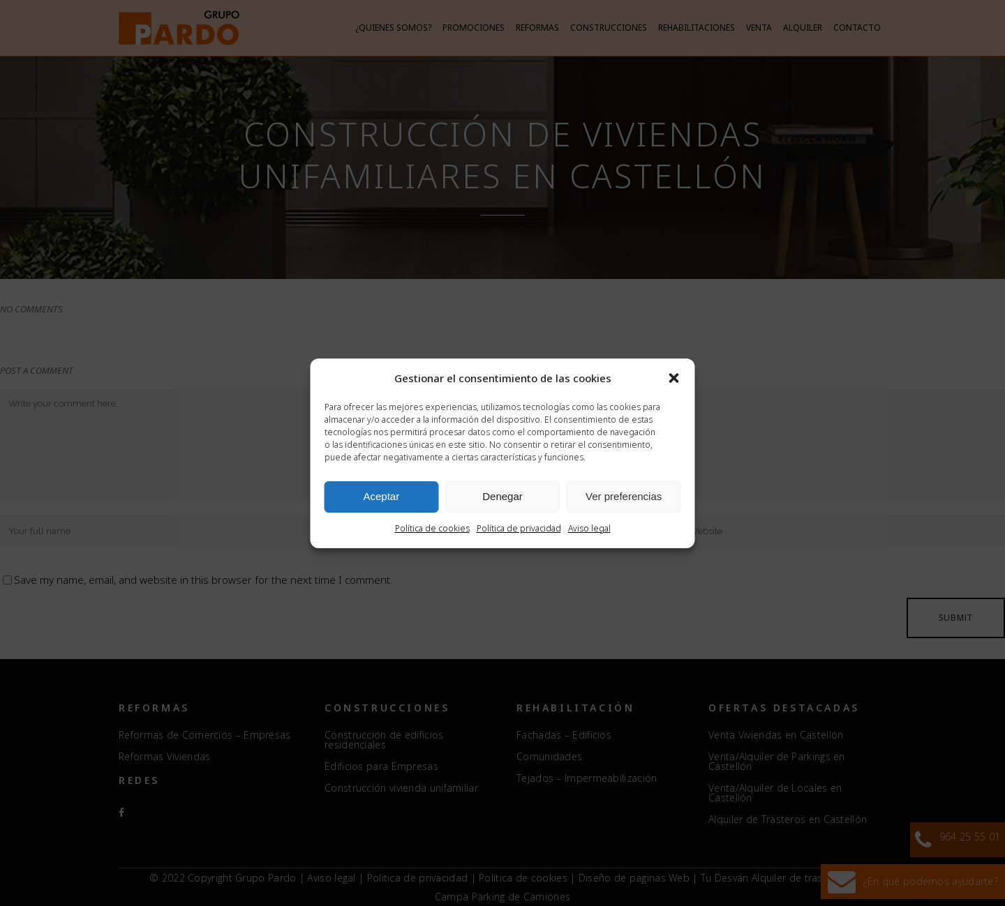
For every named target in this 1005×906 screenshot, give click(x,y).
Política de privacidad (519, 528)
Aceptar (381, 496)
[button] (674, 378)
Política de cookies (432, 528)
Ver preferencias (624, 496)
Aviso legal (589, 528)
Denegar (502, 496)
